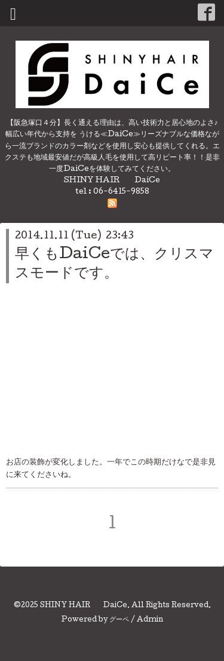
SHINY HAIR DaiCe (83, 606)
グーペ (119, 620)
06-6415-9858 (121, 192)
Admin (150, 620)
